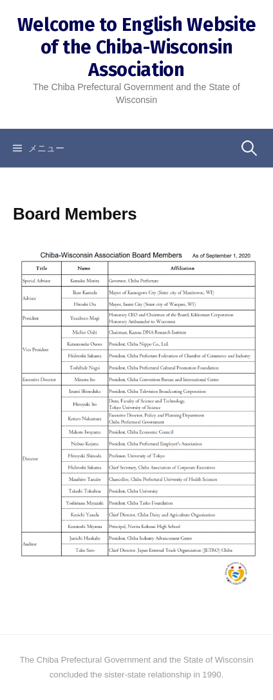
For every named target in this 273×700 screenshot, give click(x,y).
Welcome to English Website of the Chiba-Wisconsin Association (136, 47)
